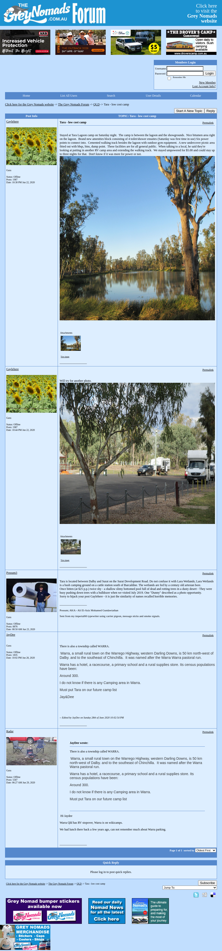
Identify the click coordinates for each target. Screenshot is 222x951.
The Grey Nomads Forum (73, 104)
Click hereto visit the (202, 13)
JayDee (10, 634)
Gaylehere (12, 121)
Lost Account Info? (204, 86)
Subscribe (207, 883)
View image (65, 357)
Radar (10, 731)
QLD (96, 104)
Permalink (207, 122)
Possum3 (11, 573)
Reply (210, 111)
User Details (153, 95)
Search (111, 95)
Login (209, 73)
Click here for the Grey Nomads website (29, 104)
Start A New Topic (189, 111)
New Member (207, 82)
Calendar (195, 95)
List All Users (68, 95)
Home (26, 95)
